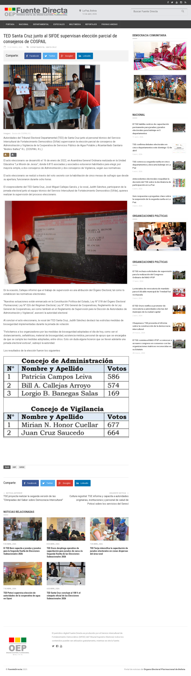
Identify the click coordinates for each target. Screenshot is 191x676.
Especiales (59, 24)
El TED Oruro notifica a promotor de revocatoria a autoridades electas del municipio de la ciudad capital (150, 309)
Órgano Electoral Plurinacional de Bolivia (164, 669)
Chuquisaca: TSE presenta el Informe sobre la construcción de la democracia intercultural (151, 326)
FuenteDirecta (15, 669)
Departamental (41, 24)
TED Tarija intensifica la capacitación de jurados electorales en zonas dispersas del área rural (109, 551)
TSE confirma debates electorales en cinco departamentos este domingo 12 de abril (152, 147)
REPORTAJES (91, 24)
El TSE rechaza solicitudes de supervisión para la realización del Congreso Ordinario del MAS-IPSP (152, 274)
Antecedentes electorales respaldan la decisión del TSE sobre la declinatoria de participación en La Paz (151, 182)
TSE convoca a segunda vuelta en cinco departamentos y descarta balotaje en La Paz (151, 165)
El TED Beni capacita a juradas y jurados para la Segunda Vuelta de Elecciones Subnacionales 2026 (22, 551)
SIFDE (21, 467)
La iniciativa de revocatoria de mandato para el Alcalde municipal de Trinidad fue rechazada (151, 291)
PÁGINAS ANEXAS (109, 24)
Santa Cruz (51, 47)
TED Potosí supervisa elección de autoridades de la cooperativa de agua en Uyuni (21, 596)
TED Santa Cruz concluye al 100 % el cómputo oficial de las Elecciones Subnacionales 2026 (64, 596)
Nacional (23, 24)
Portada (10, 24)
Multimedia (75, 24)
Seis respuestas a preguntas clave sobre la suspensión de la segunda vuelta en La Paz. (151, 199)
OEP (14, 467)
